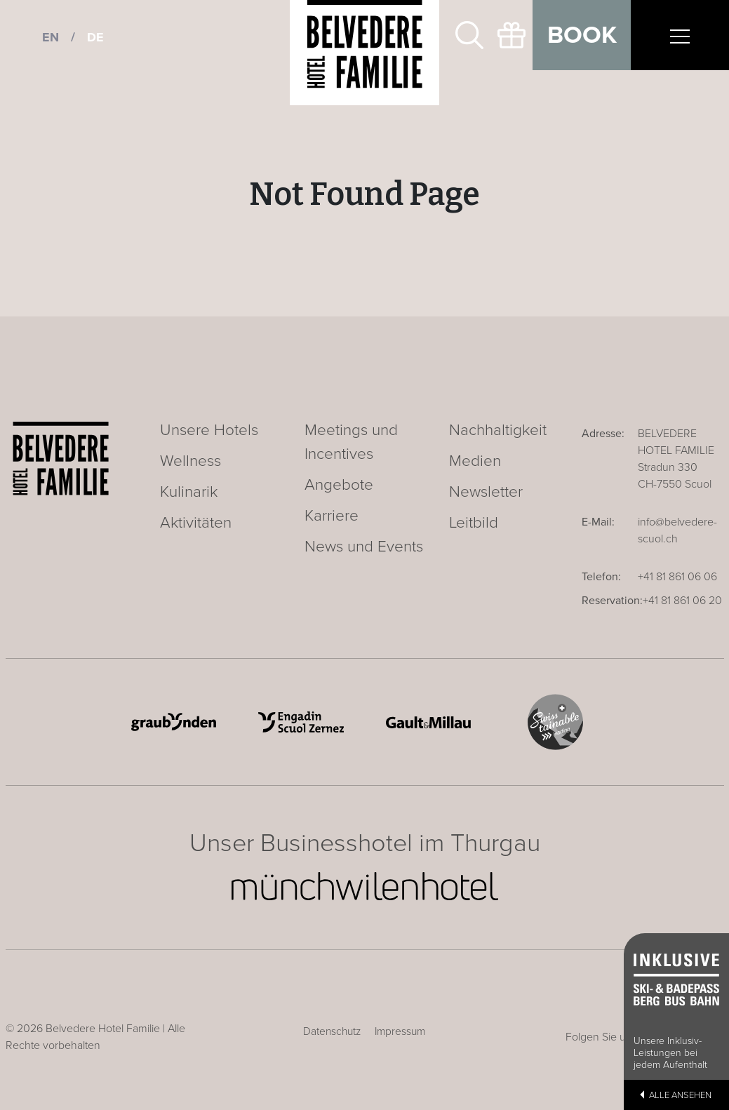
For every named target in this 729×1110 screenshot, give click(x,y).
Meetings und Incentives (351, 441)
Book (582, 35)
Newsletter (486, 491)
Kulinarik (189, 491)
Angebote (339, 484)
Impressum (400, 1031)
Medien (475, 460)
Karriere (332, 515)
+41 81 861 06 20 (682, 601)
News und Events (364, 546)
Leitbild (473, 522)
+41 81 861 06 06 (677, 577)
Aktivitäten (196, 522)
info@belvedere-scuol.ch (677, 530)
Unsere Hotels (209, 429)
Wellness (190, 460)
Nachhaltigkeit (498, 429)
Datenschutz (332, 1031)
